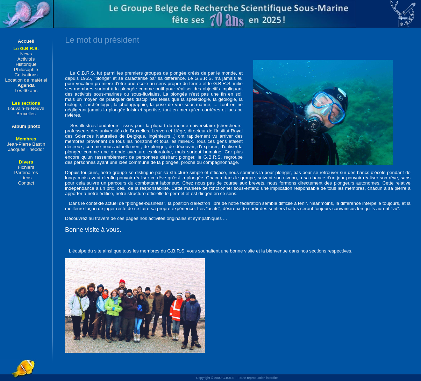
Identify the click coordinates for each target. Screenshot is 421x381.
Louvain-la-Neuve (26, 108)
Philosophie (26, 69)
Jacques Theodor (26, 149)
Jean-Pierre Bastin (26, 144)
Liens (26, 177)
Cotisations (26, 74)
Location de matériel (26, 80)
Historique (25, 64)
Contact (26, 183)
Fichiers (26, 167)
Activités (26, 59)
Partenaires (26, 172)
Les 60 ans (26, 90)
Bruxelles (26, 113)
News (26, 53)
